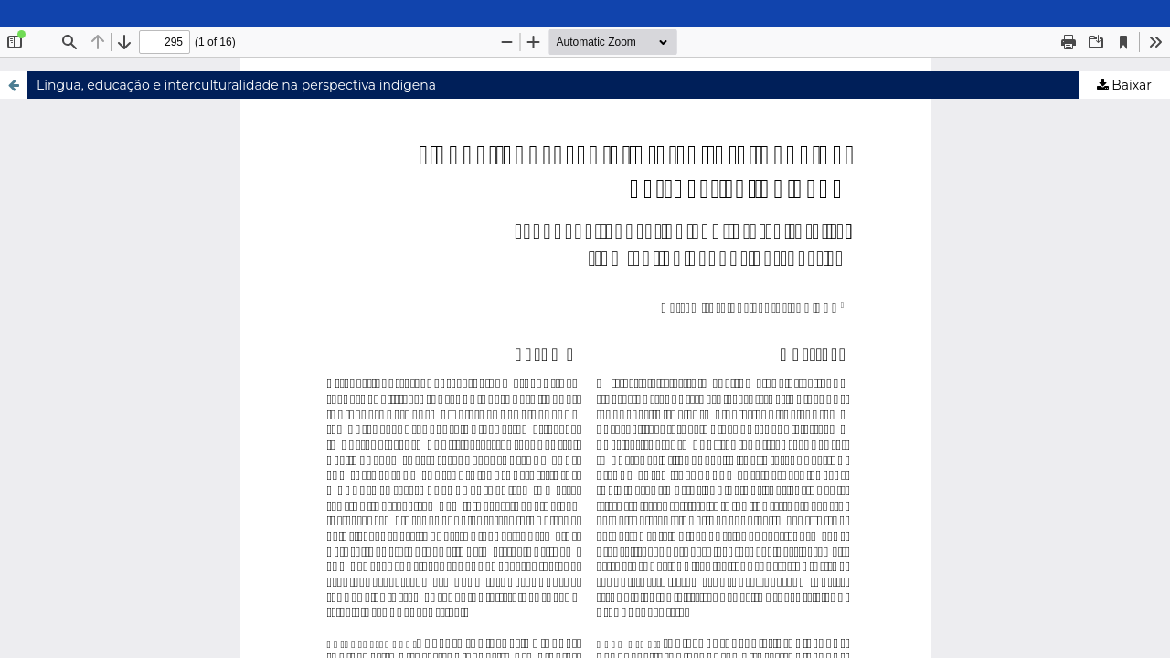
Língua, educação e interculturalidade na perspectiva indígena (236, 85)
